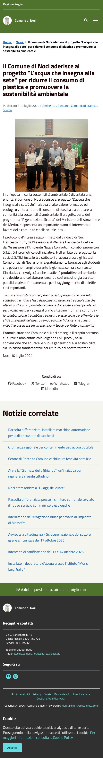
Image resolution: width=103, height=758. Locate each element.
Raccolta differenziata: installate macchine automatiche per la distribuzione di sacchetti (49, 432)
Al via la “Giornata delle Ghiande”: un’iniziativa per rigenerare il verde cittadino (45, 473)
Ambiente (49, 105)
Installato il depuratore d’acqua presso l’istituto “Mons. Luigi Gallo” (48, 566)
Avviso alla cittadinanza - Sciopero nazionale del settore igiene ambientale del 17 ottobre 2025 (49, 537)
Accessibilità (23, 694)
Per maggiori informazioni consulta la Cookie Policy (49, 735)
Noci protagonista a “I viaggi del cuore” (36, 487)
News (20, 42)
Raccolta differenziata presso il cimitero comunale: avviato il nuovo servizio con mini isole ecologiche (51, 502)
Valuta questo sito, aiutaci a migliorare (51, 589)
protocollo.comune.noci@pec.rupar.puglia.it (35, 653)
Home (7, 42)
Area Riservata (81, 694)
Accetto (12, 747)
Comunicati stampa (84, 105)
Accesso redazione (88, 705)
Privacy (37, 694)
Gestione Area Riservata (50, 698)
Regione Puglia (13, 4)
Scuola (7, 110)
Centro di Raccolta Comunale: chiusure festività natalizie (49, 458)
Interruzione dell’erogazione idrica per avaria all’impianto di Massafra (49, 519)
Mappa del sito (62, 694)
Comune (63, 105)
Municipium (68, 705)
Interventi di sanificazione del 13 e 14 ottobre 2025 (46, 551)
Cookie (47, 694)
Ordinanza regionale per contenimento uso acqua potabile (50, 447)
